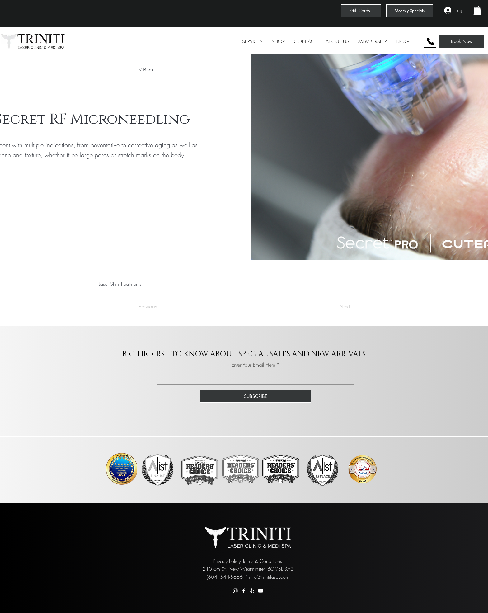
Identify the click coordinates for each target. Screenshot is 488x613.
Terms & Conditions (262, 561)
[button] (477, 10)
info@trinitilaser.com (269, 576)
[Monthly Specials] (409, 10)
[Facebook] (244, 591)
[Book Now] (461, 41)
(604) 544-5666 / (227, 576)
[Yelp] (252, 591)
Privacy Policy (227, 561)
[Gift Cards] (361, 10)
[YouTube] (260, 591)
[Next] (334, 306)
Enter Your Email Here (253, 364)
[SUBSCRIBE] (255, 396)
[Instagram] (235, 591)
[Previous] (159, 306)
